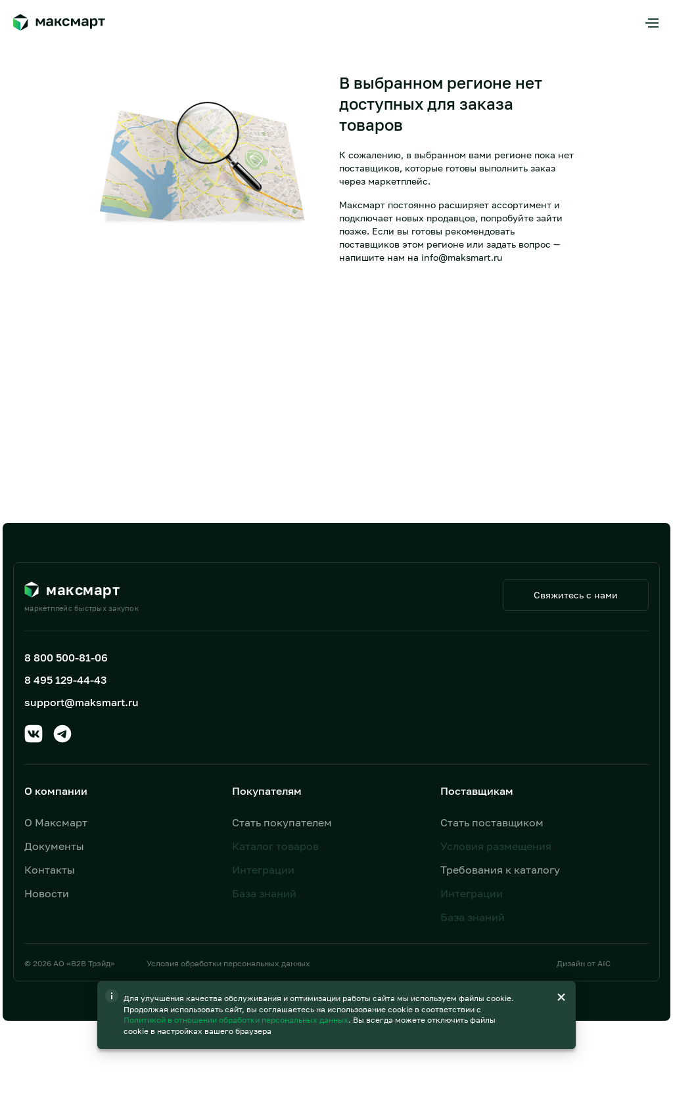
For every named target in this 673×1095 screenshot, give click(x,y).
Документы (54, 846)
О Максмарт (55, 822)
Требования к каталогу (500, 869)
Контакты (49, 869)
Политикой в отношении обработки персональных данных (237, 1020)
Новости (46, 893)
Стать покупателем (282, 822)
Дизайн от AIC (584, 963)
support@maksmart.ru (81, 702)
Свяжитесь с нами (576, 594)
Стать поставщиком (492, 822)
